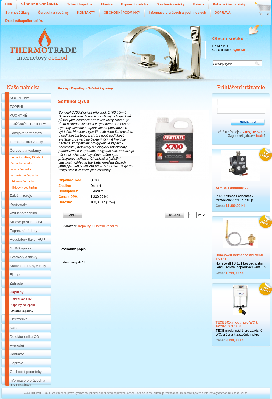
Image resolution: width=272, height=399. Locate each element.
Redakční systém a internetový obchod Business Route (213, 393)
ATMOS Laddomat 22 (232, 188)
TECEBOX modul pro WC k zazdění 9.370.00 (237, 324)
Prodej (63, 88)
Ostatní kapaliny (100, 88)
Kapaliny (78, 88)
